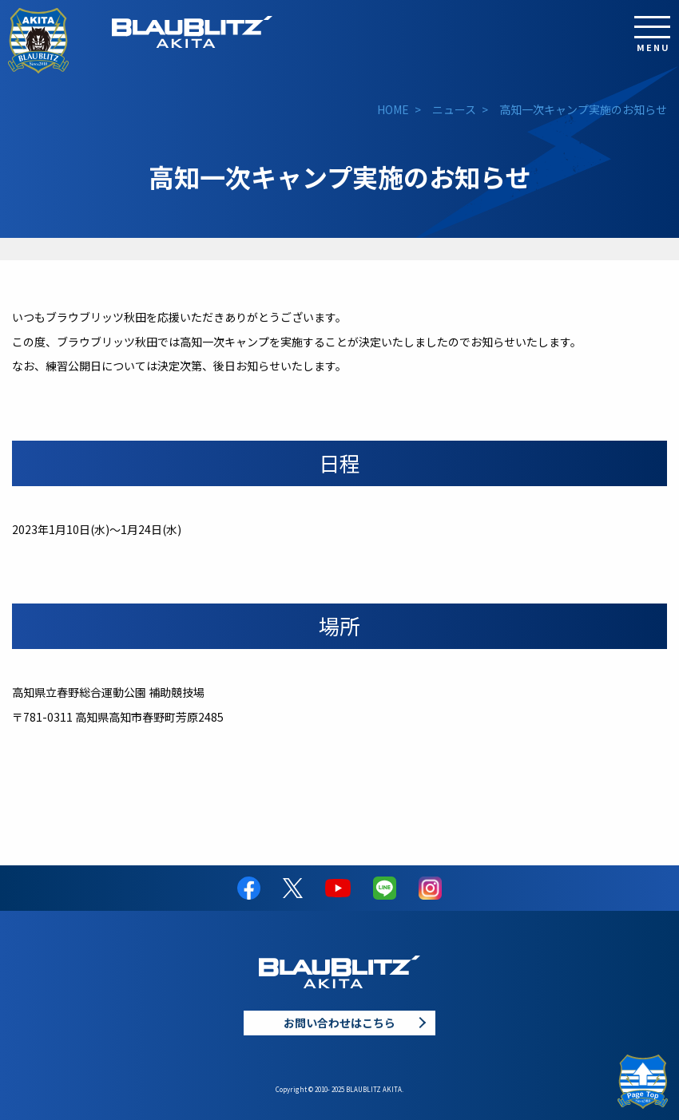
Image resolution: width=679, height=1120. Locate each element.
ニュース (454, 109)
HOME (393, 109)
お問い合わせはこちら (339, 1023)
